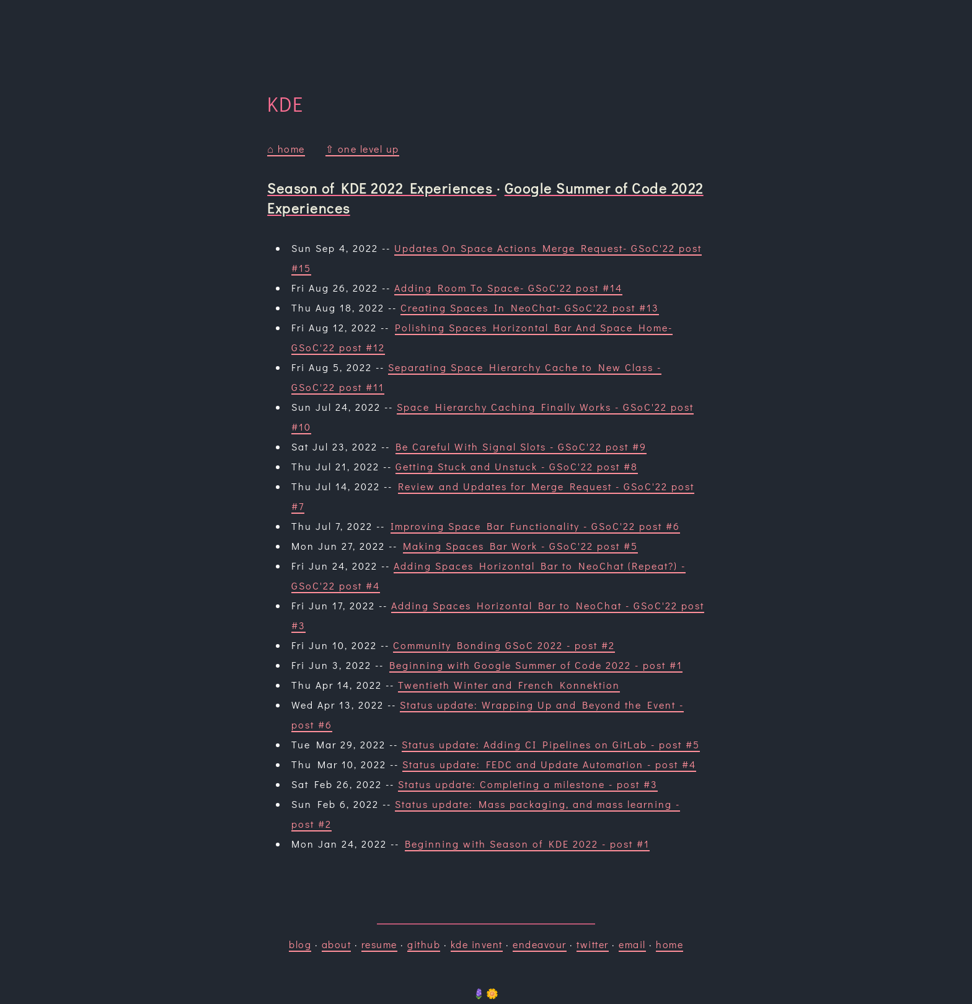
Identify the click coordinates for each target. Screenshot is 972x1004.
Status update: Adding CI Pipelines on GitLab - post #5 (551, 744)
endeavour (540, 944)
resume (379, 944)
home (669, 944)
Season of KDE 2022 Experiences (382, 188)
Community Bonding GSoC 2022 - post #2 (504, 645)
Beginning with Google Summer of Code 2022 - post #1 (536, 664)
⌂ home (286, 148)
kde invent (477, 944)
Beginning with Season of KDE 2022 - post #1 (527, 843)
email (632, 944)
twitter (593, 944)
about (336, 944)
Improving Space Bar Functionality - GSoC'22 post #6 (535, 525)
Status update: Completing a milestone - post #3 (528, 784)
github (423, 944)
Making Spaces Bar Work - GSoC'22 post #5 (520, 545)
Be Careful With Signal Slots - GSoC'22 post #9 (521, 446)
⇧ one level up (362, 148)
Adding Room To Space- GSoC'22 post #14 (508, 287)
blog (300, 944)
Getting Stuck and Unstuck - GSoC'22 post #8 (516, 466)
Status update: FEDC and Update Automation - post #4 (549, 764)
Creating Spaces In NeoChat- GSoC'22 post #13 (529, 307)
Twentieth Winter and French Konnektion (509, 684)
